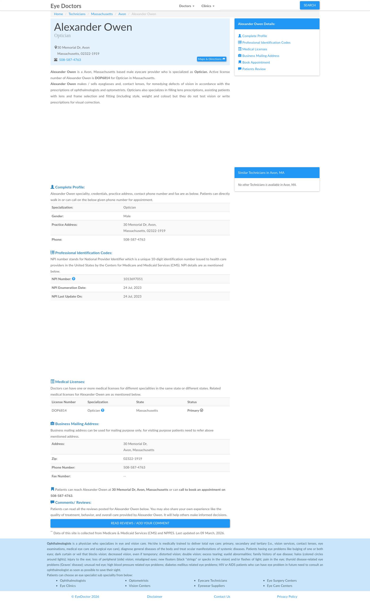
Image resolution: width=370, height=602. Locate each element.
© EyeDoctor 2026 (85, 596)
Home (58, 14)
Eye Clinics (68, 586)
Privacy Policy (287, 596)
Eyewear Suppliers (211, 586)
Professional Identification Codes (264, 42)
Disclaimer (154, 596)
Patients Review (252, 69)
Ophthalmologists (73, 580)
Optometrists (138, 580)
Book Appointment (254, 62)
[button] (187, 4)
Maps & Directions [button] (211, 59)
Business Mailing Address (258, 56)
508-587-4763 (69, 60)
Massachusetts (102, 14)
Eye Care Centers (279, 586)
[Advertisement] (140, 144)
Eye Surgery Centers (282, 580)
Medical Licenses (252, 49)
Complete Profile (252, 36)
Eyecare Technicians (212, 580)
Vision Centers (140, 586)
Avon (122, 14)
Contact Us (222, 596)
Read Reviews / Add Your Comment (140, 523)
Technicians (77, 14)
